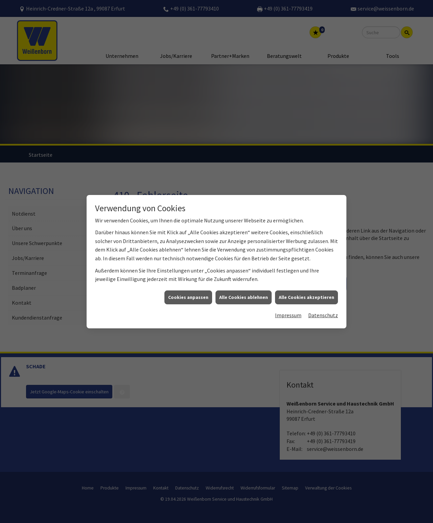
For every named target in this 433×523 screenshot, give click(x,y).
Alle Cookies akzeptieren (306, 280)
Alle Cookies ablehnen (243, 280)
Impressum (288, 298)
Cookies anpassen (188, 280)
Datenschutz (323, 298)
